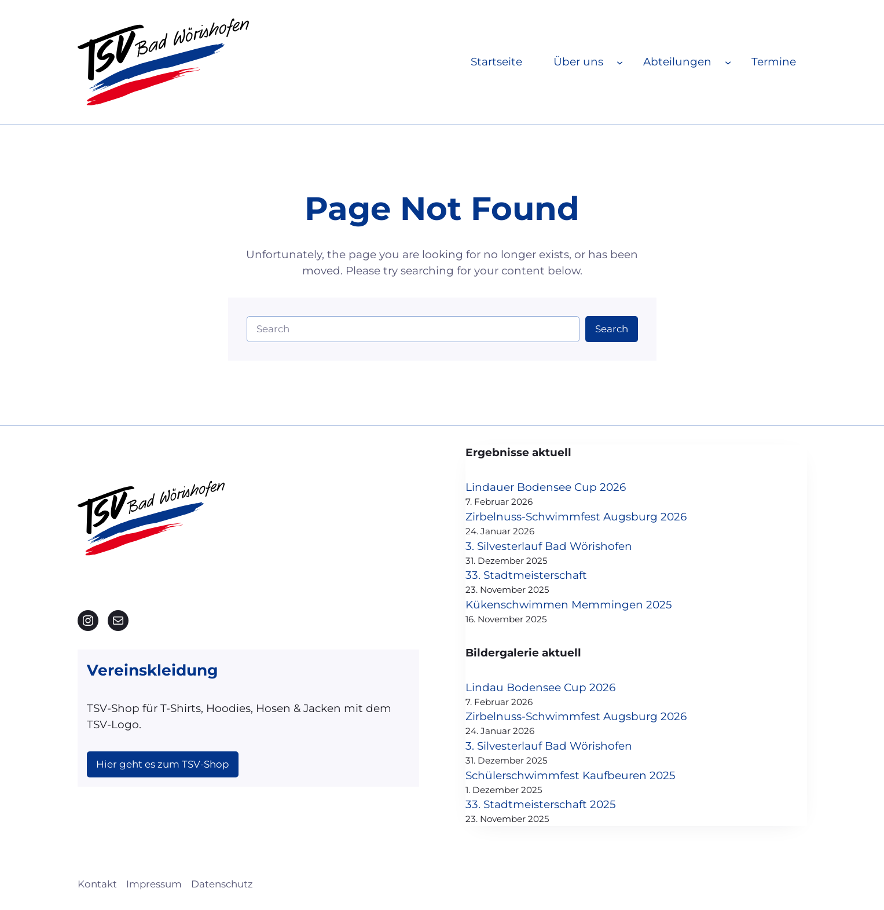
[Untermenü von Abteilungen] (728, 61)
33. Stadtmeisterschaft (526, 575)
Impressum (154, 884)
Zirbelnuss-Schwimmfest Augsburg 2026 (576, 516)
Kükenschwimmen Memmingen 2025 (568, 604)
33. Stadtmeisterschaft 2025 (540, 804)
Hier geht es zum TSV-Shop (162, 764)
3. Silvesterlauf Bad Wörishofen (548, 546)
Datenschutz (222, 884)
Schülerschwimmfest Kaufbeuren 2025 (570, 775)
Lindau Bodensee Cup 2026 (540, 687)
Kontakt (97, 884)
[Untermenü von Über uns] (620, 61)
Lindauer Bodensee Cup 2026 (545, 487)
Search (611, 329)
